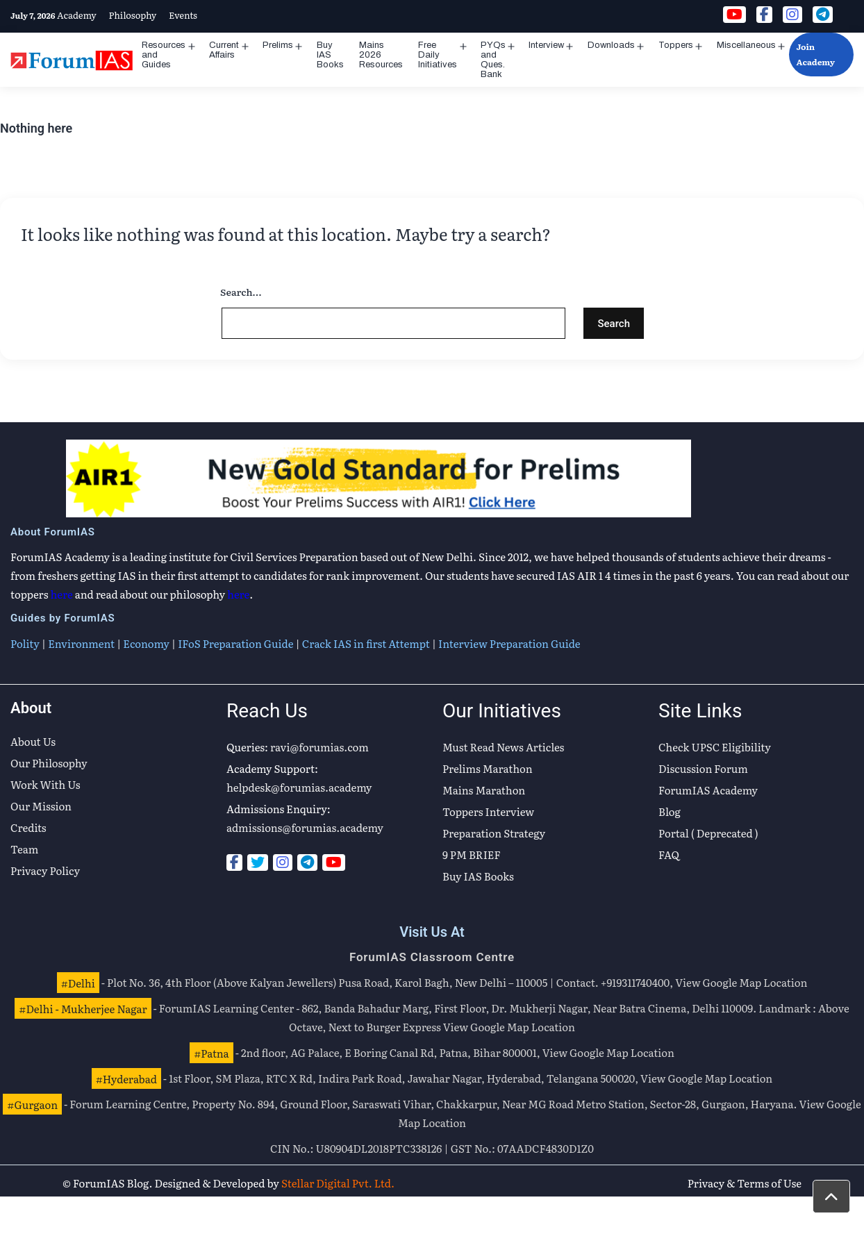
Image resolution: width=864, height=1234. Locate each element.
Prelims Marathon (487, 768)
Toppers (675, 45)
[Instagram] (282, 862)
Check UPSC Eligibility (714, 747)
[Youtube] (333, 862)
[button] (831, 1196)
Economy (146, 643)
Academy (77, 15)
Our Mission (41, 806)
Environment (81, 643)
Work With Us (45, 784)
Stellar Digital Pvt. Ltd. (337, 1183)
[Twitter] (257, 862)
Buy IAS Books (330, 54)
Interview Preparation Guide (509, 643)
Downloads (611, 45)
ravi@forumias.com (319, 747)
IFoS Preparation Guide (235, 643)
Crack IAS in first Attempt (366, 643)
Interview (546, 45)
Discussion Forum (703, 768)
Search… (240, 292)
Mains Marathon (483, 790)
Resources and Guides (163, 54)
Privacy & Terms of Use (744, 1183)
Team (24, 849)
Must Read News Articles (503, 747)
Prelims (278, 45)
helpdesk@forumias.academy (299, 787)
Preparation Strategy (493, 833)
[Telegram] (307, 862)
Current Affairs (224, 50)
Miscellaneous (746, 45)
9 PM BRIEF (471, 854)
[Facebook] (234, 862)
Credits (28, 827)
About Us (33, 741)
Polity (25, 643)
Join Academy (815, 54)
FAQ (668, 854)
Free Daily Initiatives (437, 54)
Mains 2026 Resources (381, 54)
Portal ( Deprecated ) (708, 833)
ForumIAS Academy (708, 790)
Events (183, 15)
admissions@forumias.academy (304, 827)
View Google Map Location (741, 982)
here (62, 594)
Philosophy (132, 15)
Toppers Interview (488, 811)
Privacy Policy (45, 870)
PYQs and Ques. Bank (493, 59)
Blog (669, 811)
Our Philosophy (49, 763)
